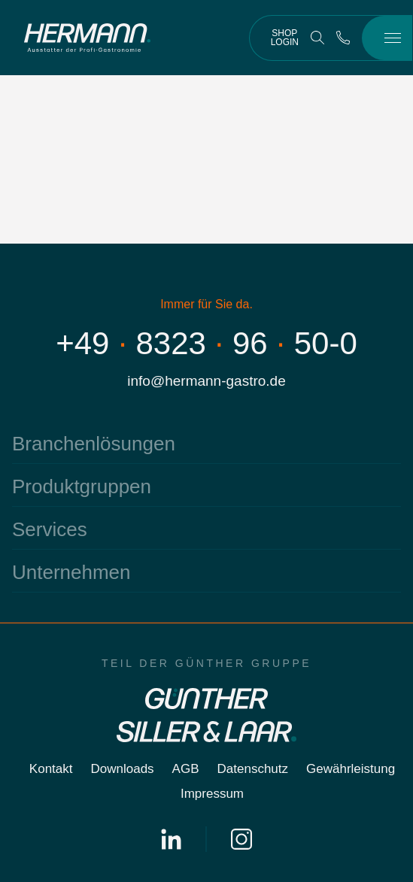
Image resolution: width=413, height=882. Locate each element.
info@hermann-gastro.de (206, 381)
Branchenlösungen (93, 443)
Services (49, 529)
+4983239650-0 (206, 343)
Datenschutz (253, 769)
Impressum (212, 794)
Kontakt (51, 769)
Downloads (122, 769)
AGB (185, 769)
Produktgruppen (81, 486)
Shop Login (285, 38)
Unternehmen (71, 572)
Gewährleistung (350, 769)
